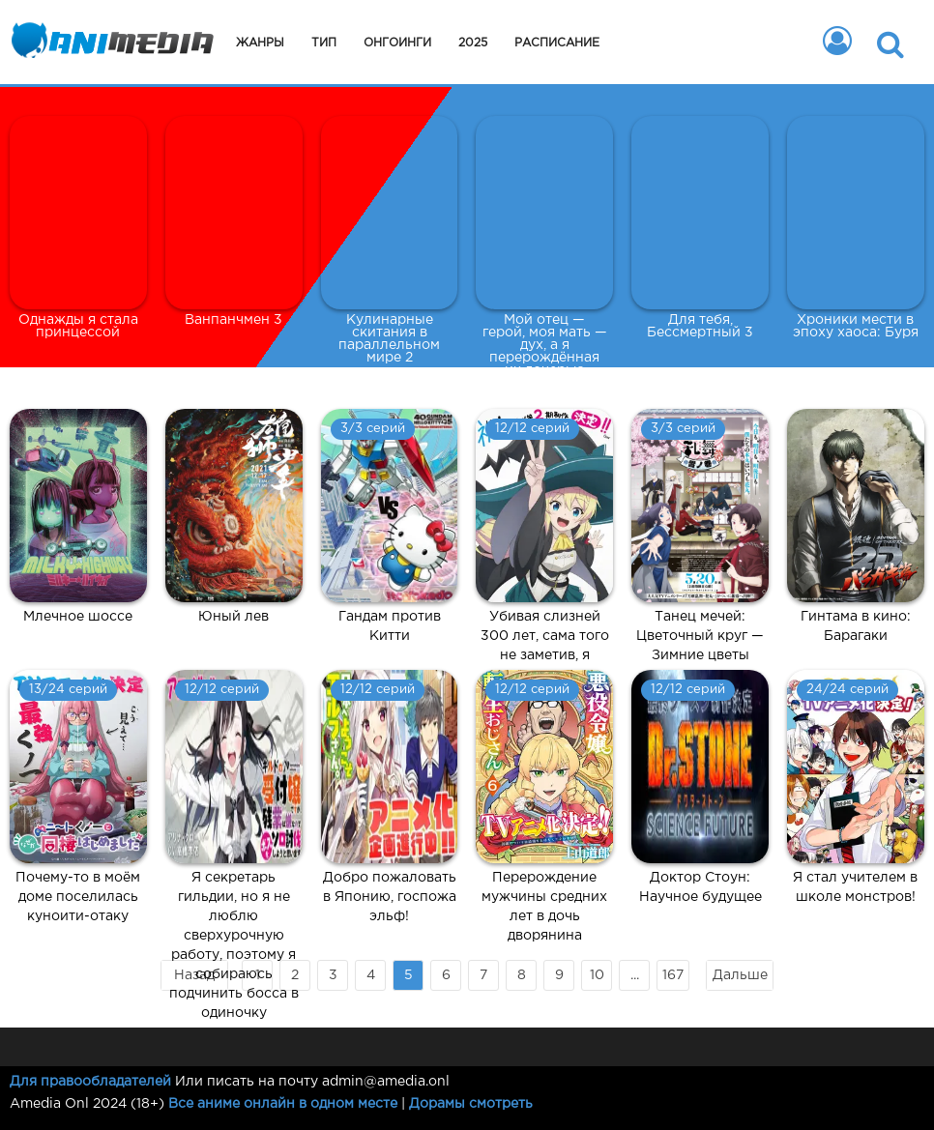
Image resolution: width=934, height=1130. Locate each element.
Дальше (740, 975)
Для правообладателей (90, 1081)
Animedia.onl (109, 43)
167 (673, 975)
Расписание (556, 43)
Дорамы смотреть (471, 1104)
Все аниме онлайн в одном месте (282, 1104)
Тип (323, 43)
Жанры (260, 43)
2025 (472, 43)
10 (597, 975)
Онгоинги (397, 43)
